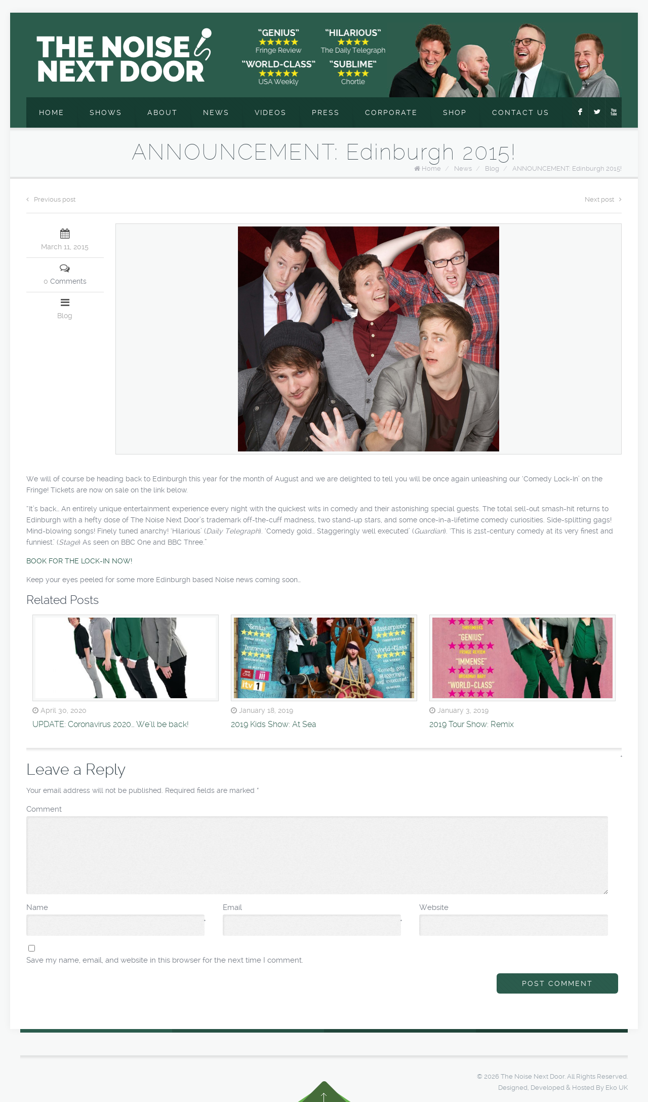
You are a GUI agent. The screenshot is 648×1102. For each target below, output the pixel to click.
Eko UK (616, 1087)
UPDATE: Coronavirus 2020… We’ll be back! (110, 724)
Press (326, 112)
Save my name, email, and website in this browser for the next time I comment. (164, 960)
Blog (492, 168)
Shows (106, 112)
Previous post (50, 199)
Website (434, 907)
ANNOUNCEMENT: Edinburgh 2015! (567, 168)
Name (116, 908)
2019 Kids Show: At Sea (273, 724)
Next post (603, 199)
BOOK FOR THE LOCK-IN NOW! (79, 561)
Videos (271, 112)
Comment (318, 809)
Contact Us (520, 112)
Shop (455, 112)
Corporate (391, 112)
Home (51, 112)
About (162, 112)
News (216, 112)
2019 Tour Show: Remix (471, 724)
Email (312, 908)
